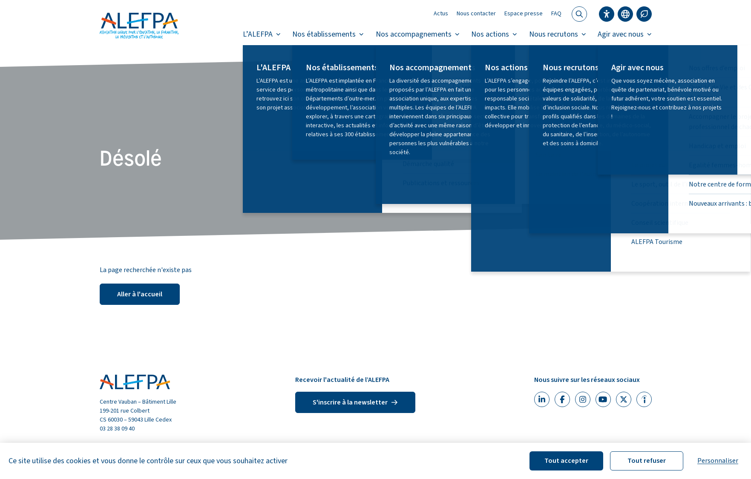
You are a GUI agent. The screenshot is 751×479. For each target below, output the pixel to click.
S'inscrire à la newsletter (355, 402)
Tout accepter (566, 460)
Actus (441, 13)
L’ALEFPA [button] (262, 34)
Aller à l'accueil (139, 294)
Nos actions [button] (494, 34)
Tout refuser (646, 460)
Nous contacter (476, 13)
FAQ (556, 13)
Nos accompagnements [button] (418, 34)
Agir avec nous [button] (625, 34)
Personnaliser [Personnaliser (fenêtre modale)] (717, 460)
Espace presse (523, 13)
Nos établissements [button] (328, 34)
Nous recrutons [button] (557, 34)
